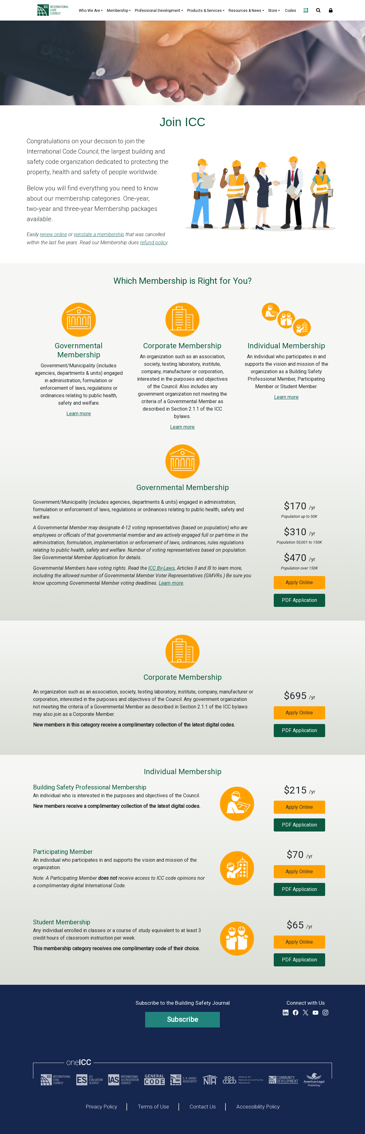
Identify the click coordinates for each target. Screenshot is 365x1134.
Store (272, 10)
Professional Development (157, 10)
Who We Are (89, 10)
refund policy (153, 242)
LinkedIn (285, 1012)
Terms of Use (153, 1107)
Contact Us (203, 1107)
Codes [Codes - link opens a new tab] (290, 10)
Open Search (318, 10)
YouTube (315, 1012)
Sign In (331, 10)
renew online (53, 234)
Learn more (78, 414)
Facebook (295, 1012)
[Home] (54, 10)
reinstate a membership (99, 234)
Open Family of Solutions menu (306, 10)
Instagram (325, 1012)
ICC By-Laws (161, 568)
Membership (117, 10)
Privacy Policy (101, 1107)
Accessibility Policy (258, 1107)
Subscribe (182, 1019)
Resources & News (245, 10)
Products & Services (204, 10)
